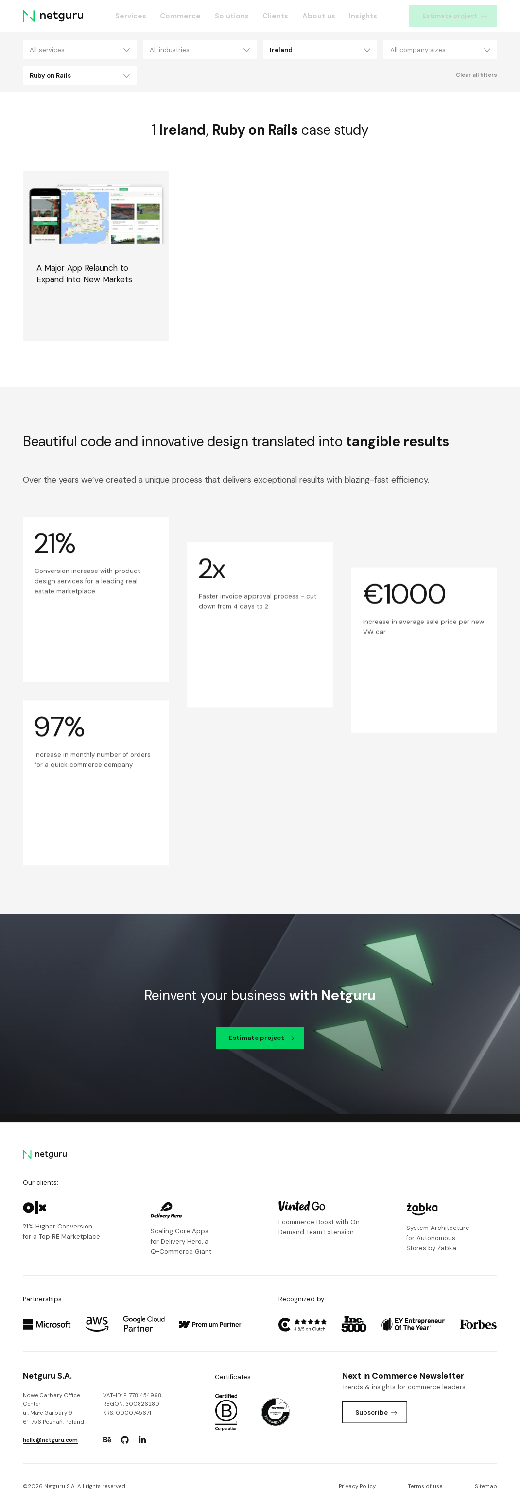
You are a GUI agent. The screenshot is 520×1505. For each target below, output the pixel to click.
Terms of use (425, 1486)
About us (318, 16)
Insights (363, 16)
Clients (275, 16)
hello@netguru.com (50, 1440)
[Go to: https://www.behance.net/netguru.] (107, 1440)
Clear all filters (476, 75)
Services (130, 16)
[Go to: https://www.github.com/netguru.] (125, 1440)
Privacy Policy (357, 1486)
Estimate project (454, 16)
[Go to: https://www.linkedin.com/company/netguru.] (142, 1440)
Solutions (232, 16)
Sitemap (486, 1486)
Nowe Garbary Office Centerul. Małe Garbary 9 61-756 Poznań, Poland (53, 1409)
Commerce (180, 16)
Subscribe (376, 1412)
